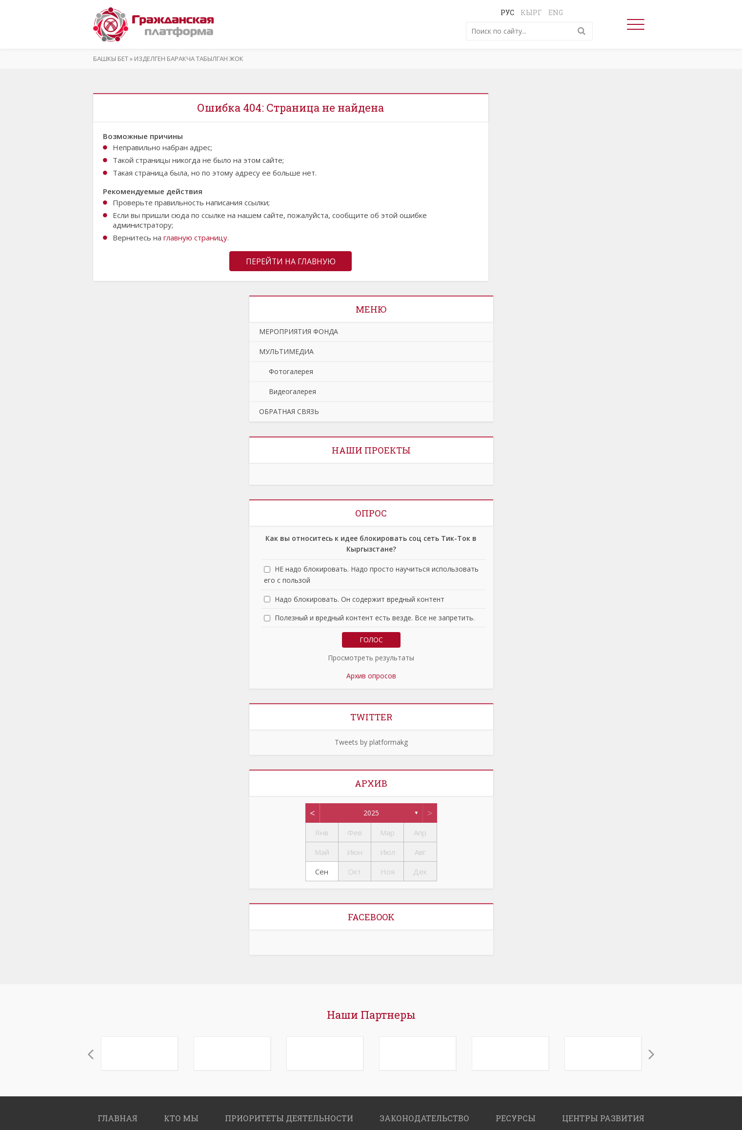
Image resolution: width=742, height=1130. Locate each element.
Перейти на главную (291, 261)
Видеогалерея (287, 391)
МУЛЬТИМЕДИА (286, 352)
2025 (371, 813)
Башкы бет (110, 58)
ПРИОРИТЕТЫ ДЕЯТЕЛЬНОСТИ (289, 1118)
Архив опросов (371, 676)
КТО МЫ (181, 1118)
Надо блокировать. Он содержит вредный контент (359, 599)
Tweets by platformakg (371, 742)
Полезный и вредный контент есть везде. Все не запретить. (375, 618)
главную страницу (195, 237)
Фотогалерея (286, 372)
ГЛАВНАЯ (118, 1118)
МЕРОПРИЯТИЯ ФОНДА (298, 332)
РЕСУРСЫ (516, 1118)
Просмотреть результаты (371, 658)
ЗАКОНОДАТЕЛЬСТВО (424, 1118)
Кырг (531, 12)
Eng (555, 12)
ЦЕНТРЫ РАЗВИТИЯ (603, 1118)
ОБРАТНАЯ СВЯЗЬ (289, 411)
